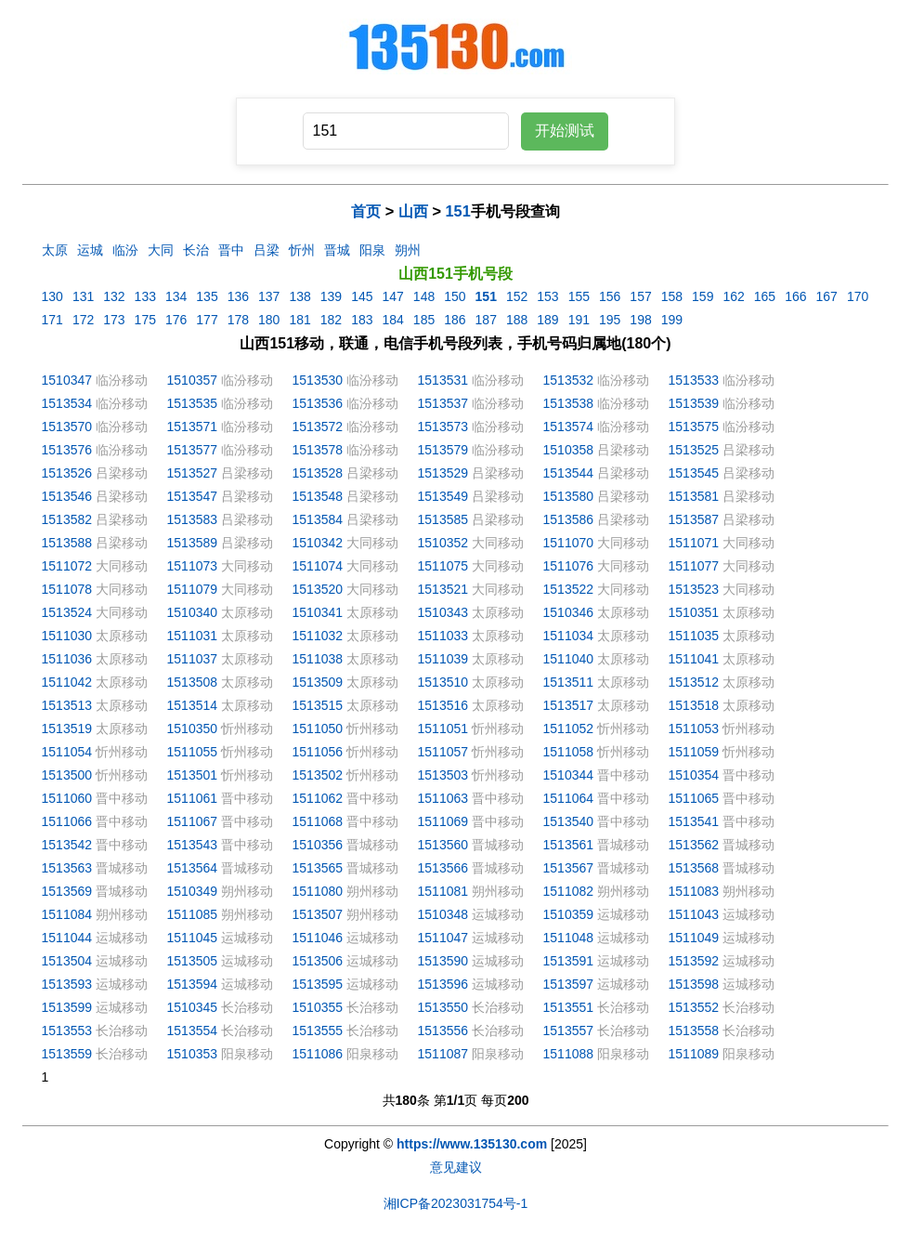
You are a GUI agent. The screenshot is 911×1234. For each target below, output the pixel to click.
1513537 (443, 403)
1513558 (694, 1030)
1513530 (318, 380)
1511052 (568, 728)
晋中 (231, 250)
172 (83, 319)
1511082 (568, 891)
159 (702, 296)
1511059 (694, 751)
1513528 (318, 473)
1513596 (443, 984)
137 (269, 296)
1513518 (694, 705)
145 (361, 296)
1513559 (67, 1053)
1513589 (192, 542)
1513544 (568, 473)
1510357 (192, 380)
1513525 (694, 449)
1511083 (694, 891)
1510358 (568, 449)
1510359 (568, 914)
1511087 (443, 1053)
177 (206, 319)
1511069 (443, 821)
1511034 (568, 635)
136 (238, 296)
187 (486, 319)
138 (299, 296)
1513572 (318, 426)
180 (269, 319)
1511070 (568, 542)
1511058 (568, 751)
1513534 (67, 403)
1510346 (568, 612)
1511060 (67, 798)
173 (113, 319)
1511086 (318, 1053)
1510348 (443, 914)
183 (361, 319)
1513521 (443, 589)
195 (609, 319)
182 (331, 319)
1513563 (67, 867)
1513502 (318, 775)
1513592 (694, 960)
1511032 (318, 635)
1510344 (568, 775)
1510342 (318, 542)
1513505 (192, 960)
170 (857, 296)
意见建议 (456, 1167)
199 (672, 319)
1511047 (443, 937)
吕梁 (267, 250)
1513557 (568, 1030)
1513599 (67, 1007)
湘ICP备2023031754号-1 (456, 1203)
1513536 (318, 403)
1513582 (67, 519)
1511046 (318, 937)
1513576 (67, 449)
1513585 (443, 519)
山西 (413, 211)
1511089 (694, 1053)
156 (609, 296)
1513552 (694, 1007)
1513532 (568, 380)
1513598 (694, 984)
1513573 (443, 426)
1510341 (318, 612)
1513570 (67, 426)
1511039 (443, 658)
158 (672, 296)
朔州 (408, 250)
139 (331, 296)
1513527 (192, 473)
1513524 (67, 612)
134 (176, 296)
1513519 (67, 728)
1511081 (443, 891)
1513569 (67, 891)
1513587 (694, 519)
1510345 (192, 1007)
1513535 (192, 403)
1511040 (568, 658)
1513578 (318, 449)
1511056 (318, 751)
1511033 (443, 635)
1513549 (443, 496)
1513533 (694, 380)
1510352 (443, 542)
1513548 (318, 496)
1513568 (694, 867)
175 (145, 319)
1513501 (192, 775)
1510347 (67, 380)
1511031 (192, 635)
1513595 (318, 984)
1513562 (694, 844)
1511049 (694, 937)
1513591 (568, 960)
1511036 (67, 658)
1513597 (568, 984)
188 (516, 319)
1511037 (192, 658)
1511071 (694, 542)
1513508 (192, 682)
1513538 (568, 403)
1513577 (192, 449)
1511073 (192, 565)
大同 (161, 250)
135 (206, 296)
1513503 (443, 775)
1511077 (694, 565)
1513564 (192, 867)
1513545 (694, 473)
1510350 (192, 728)
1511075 (443, 565)
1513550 (443, 1007)
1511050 (318, 728)
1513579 (443, 449)
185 (424, 319)
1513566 (443, 867)
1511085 (192, 914)
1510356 (318, 844)
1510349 (192, 891)
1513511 (568, 682)
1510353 (192, 1053)
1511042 (67, 682)
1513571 (192, 426)
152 (516, 296)
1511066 (67, 821)
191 (579, 319)
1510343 (443, 612)
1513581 (694, 496)
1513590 (443, 960)
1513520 (318, 589)
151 (458, 211)
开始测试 (564, 130)
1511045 (192, 937)
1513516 (443, 705)
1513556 (443, 1030)
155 (579, 296)
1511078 (67, 589)
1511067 (192, 821)
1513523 (694, 589)
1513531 (443, 380)
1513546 (67, 496)
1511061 (192, 798)
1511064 (568, 798)
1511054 (67, 751)
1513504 (67, 960)
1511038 (318, 658)
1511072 (67, 565)
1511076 (568, 565)
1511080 (318, 891)
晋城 (337, 250)
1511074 (318, 565)
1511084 (67, 914)
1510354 (694, 775)
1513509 (318, 682)
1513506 (318, 960)
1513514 (192, 705)
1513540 (568, 821)
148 (424, 296)
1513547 (192, 496)
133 (145, 296)
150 (454, 296)
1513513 (67, 705)
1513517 (568, 705)
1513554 (192, 1030)
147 (392, 296)
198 (640, 319)
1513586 (568, 519)
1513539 (694, 403)
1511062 (318, 798)
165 (764, 296)
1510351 (694, 612)
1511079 (192, 589)
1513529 (443, 473)
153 (547, 296)
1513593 (67, 984)
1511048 (568, 937)
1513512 (694, 682)
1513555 (318, 1030)
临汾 (125, 250)
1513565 (318, 867)
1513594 (192, 984)
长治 (196, 250)
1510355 (318, 1007)
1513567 (568, 867)
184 (392, 319)
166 (795, 296)
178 (238, 319)
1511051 (443, 728)
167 (827, 296)
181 (299, 319)
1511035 (694, 635)
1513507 (318, 914)
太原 (55, 250)
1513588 (67, 542)
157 (640, 296)
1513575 (694, 426)
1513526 (67, 473)
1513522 (568, 589)
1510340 (192, 612)
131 (83, 296)
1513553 (67, 1030)
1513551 (568, 1007)
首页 (366, 211)
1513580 (568, 496)
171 (52, 319)
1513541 (694, 821)
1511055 (192, 751)
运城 (90, 250)
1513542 (67, 844)
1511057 (443, 751)
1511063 (443, 798)
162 (733, 296)
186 (454, 319)
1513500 (67, 775)
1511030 (67, 635)
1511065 (694, 798)
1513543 (192, 844)
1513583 (192, 519)
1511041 (694, 658)
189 (547, 319)
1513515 (318, 705)
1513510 (443, 682)
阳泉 (372, 250)
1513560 (443, 844)
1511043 (694, 914)
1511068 (318, 821)
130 (52, 296)
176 (176, 319)
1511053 (694, 728)
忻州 (302, 250)
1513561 (568, 844)
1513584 (318, 519)
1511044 (67, 937)
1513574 (568, 426)
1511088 (568, 1053)
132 (113, 296)
